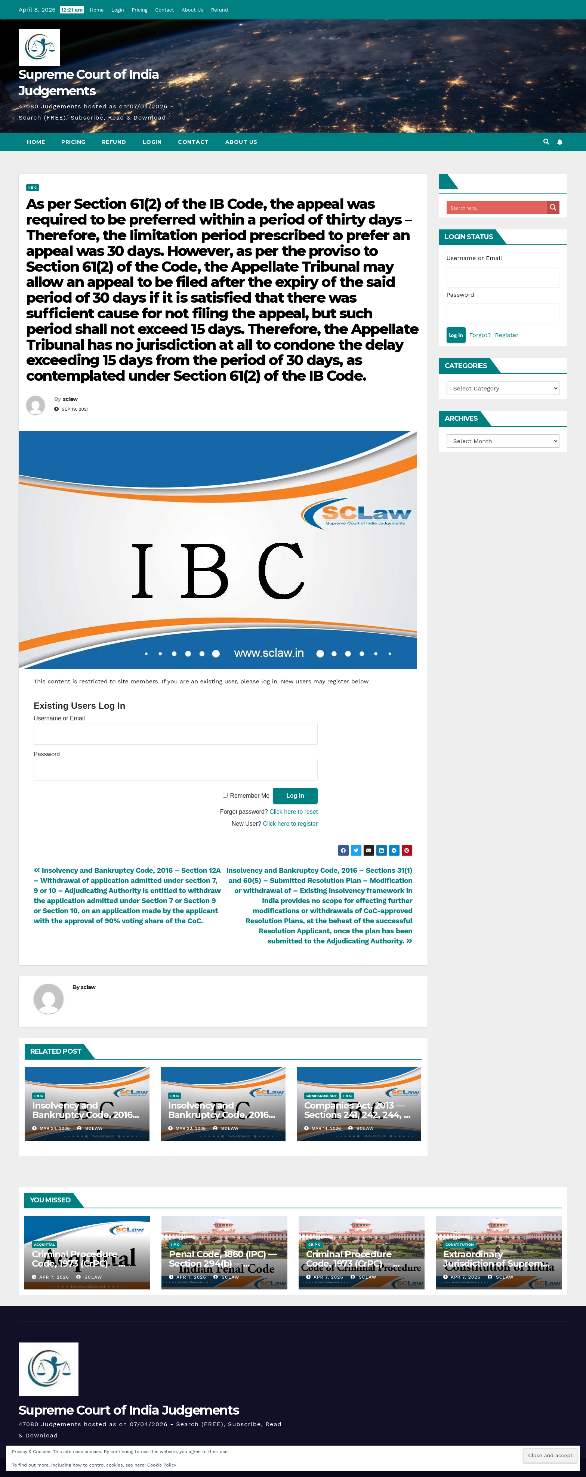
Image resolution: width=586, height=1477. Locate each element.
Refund (219, 10)
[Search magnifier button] (553, 207)
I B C (32, 187)
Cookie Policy (161, 1465)
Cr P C (314, 1244)
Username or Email (59, 718)
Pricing (139, 10)
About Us (192, 10)
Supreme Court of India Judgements (129, 1410)
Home (97, 10)
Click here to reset (293, 812)
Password (47, 754)
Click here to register (290, 824)
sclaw (70, 399)
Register (506, 335)
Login (117, 10)
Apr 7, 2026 (54, 1277)
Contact (164, 10)
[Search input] (497, 207)
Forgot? (480, 335)
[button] (546, 141)
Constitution (459, 1244)
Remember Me (249, 795)
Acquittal (44, 1244)
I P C (175, 1244)
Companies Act (321, 1096)
